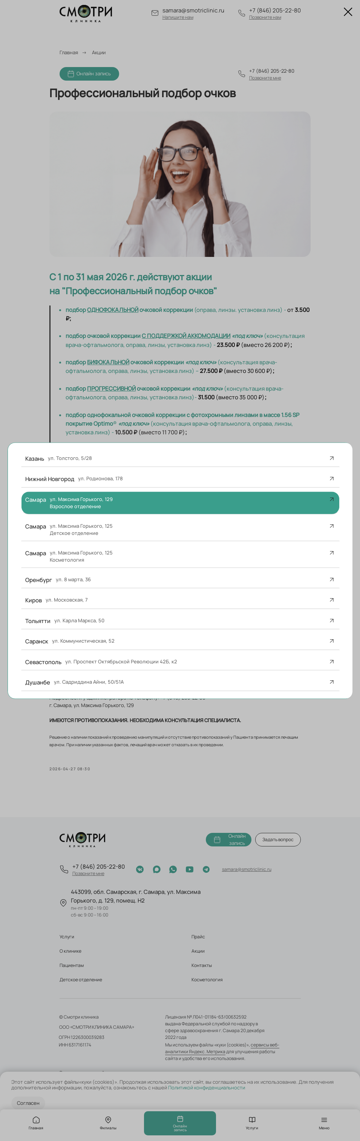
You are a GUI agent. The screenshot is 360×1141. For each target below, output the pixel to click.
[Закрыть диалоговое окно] (348, 12)
